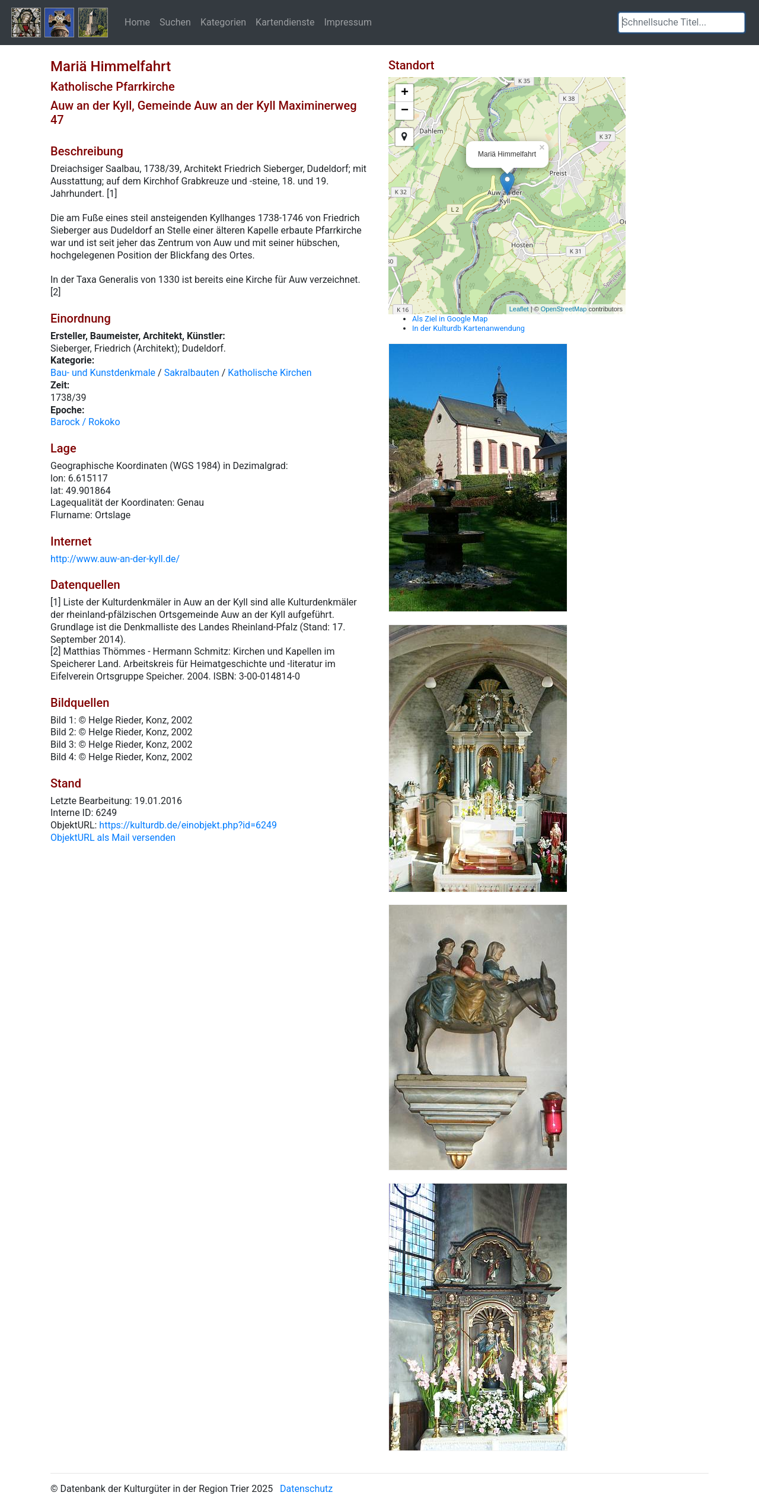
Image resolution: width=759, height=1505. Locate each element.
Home (137, 22)
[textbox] (681, 22)
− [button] (405, 111)
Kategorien (223, 22)
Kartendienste (285, 22)
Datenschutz (306, 1488)
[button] (736, 22)
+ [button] (405, 93)
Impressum (348, 22)
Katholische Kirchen (269, 372)
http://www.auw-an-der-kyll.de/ (115, 559)
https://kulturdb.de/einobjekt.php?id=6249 (188, 825)
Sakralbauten (191, 372)
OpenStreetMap (564, 309)
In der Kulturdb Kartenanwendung (468, 328)
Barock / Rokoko (85, 422)
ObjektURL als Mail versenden (113, 837)
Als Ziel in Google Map (449, 318)
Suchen (175, 22)
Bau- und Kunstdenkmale (102, 372)
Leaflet (519, 309)
